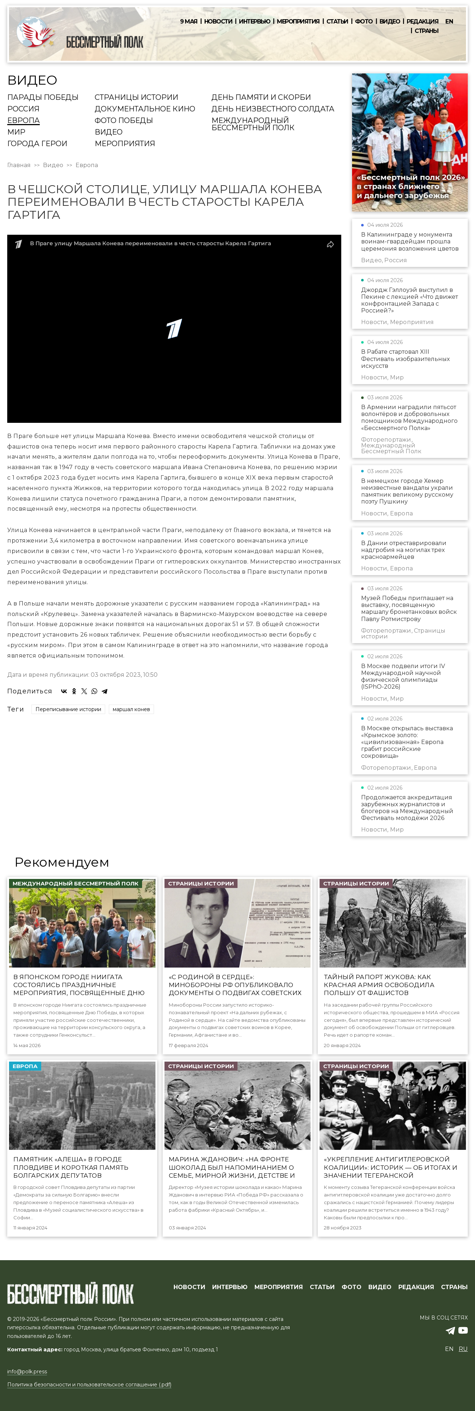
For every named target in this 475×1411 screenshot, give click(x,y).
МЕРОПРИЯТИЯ (278, 1287)
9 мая (188, 22)
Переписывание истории (68, 709)
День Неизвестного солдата (272, 109)
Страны (426, 31)
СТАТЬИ (322, 1287)
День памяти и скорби (261, 98)
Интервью (254, 22)
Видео (390, 22)
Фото (364, 22)
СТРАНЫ (454, 1287)
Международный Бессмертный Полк (253, 124)
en (449, 21)
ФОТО (351, 1287)
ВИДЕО (379, 1287)
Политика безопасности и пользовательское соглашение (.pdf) (89, 1384)
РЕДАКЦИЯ (416, 1287)
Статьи (337, 22)
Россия (23, 109)
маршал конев (131, 709)
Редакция (422, 22)
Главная (19, 165)
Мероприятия (298, 22)
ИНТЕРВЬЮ (230, 1287)
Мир (16, 132)
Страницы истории (136, 98)
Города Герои (37, 144)
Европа (23, 121)
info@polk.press (27, 1371)
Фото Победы (124, 121)
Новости (218, 22)
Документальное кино (145, 109)
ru (463, 1349)
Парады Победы (42, 98)
